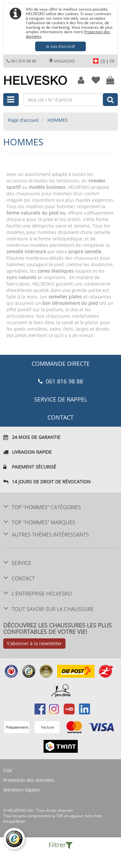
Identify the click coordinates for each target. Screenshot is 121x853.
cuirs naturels (21, 277)
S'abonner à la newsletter (34, 643)
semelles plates (65, 297)
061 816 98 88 (21, 61)
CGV (7, 770)
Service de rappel (60, 399)
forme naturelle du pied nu (36, 213)
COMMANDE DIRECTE (61, 363)
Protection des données (28, 780)
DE (112, 61)
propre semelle (84, 251)
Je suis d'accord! (60, 46)
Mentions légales (21, 790)
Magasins (62, 61)
